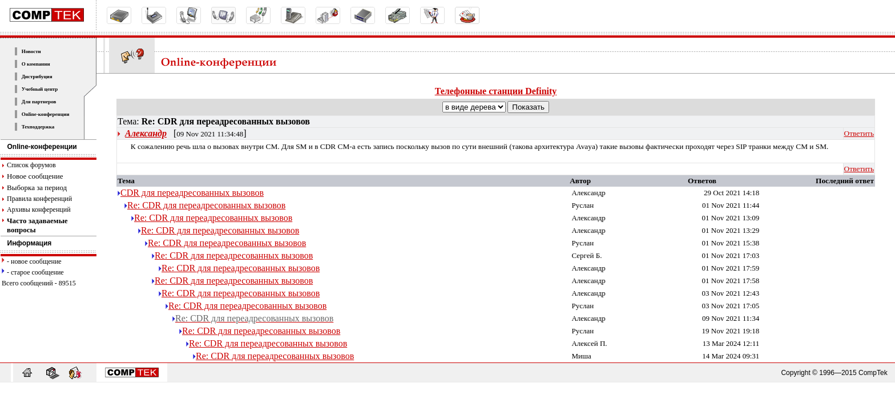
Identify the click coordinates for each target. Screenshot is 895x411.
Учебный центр (40, 89)
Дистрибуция (37, 76)
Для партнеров (39, 101)
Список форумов (31, 165)
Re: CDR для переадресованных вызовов (206, 205)
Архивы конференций (39, 209)
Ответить (859, 133)
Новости (31, 51)
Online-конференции (46, 114)
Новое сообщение (35, 176)
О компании (36, 64)
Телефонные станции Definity (496, 91)
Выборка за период (37, 187)
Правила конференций (39, 199)
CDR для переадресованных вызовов (192, 193)
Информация (26, 243)
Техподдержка (38, 127)
